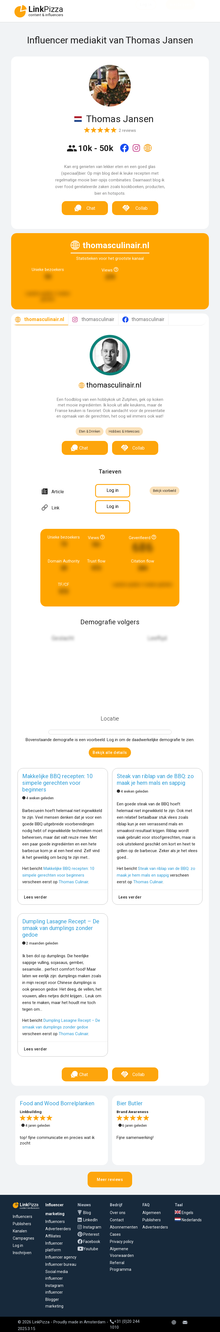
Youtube (90, 1249)
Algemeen (151, 1212)
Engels (184, 1212)
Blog (87, 1212)
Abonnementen (124, 1227)
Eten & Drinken (89, 431)
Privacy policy (122, 1241)
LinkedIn (90, 1220)
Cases (115, 1234)
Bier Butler (130, 1103)
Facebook (91, 1241)
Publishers (22, 1224)
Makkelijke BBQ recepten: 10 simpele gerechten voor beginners (57, 783)
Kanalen (20, 1231)
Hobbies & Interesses (124, 431)
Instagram (92, 1227)
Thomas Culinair (73, 881)
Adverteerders (58, 1229)
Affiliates (53, 1236)
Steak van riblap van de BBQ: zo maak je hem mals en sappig (155, 779)
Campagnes (23, 1238)
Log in (18, 1245)
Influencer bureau (60, 1264)
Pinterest (91, 1234)
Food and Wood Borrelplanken (57, 1103)
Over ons (117, 1212)
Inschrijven (22, 1252)
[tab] (39, 319)
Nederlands (188, 1220)
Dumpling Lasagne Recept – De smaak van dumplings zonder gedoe (60, 928)
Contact (117, 1220)
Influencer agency (60, 1257)
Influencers (22, 1216)
